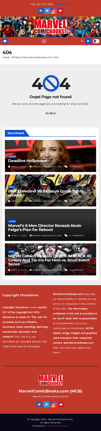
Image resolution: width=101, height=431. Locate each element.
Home (6, 57)
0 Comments (76, 167)
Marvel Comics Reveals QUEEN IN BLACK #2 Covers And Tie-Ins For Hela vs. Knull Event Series (50, 260)
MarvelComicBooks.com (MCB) (50, 391)
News (11, 187)
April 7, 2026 (19, 167)
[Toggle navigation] (44, 41)
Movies (12, 156)
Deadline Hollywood (27, 160)
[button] (82, 41)
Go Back (50, 113)
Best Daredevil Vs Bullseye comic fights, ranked (46, 193)
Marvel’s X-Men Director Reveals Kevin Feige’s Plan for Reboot (44, 227)
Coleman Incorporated (57, 426)
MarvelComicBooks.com (46, 167)
